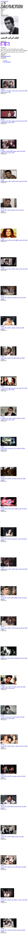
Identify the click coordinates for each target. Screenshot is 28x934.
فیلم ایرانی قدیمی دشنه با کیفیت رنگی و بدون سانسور (14, 569)
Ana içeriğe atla (4, 1)
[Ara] (2, 11)
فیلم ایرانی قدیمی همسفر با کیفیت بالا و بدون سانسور (14, 658)
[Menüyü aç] (2, 3)
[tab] (2, 56)
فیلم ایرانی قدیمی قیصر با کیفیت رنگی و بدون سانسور (14, 268)
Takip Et (3, 54)
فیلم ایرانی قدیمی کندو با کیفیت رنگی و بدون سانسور (14, 181)
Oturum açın (4, 15)
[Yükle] (2, 13)
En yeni (3, 58)
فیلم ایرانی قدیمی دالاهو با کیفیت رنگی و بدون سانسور (14, 240)
